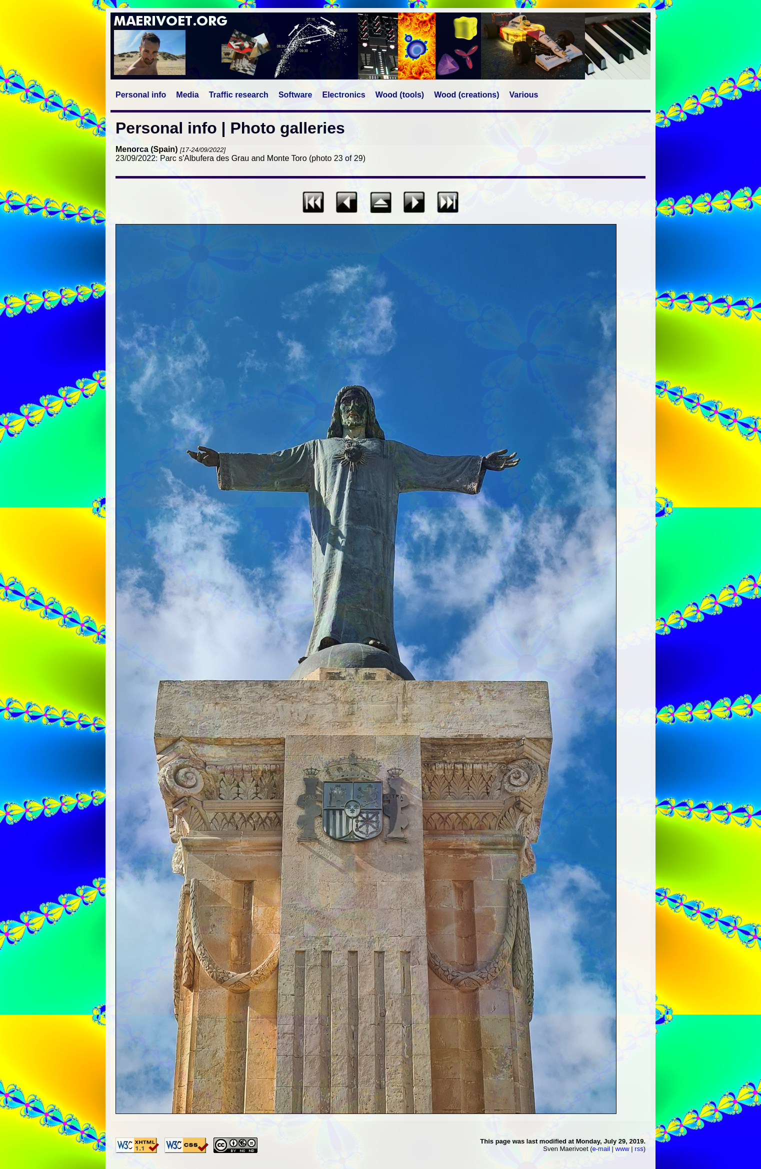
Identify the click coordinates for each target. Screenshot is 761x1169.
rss (638, 1148)
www (623, 1148)
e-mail (601, 1148)
